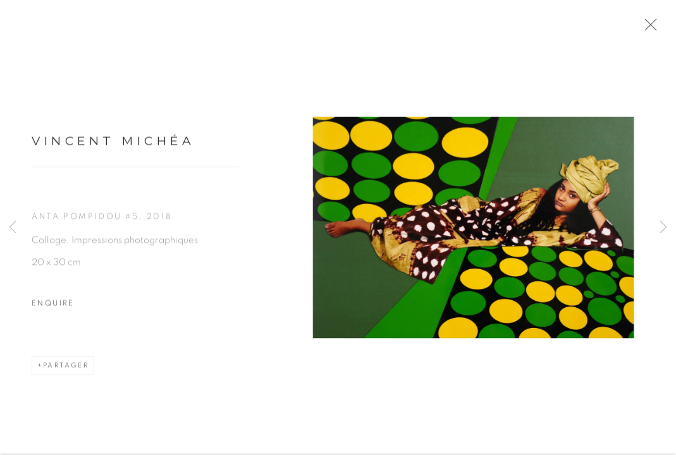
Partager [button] (66, 370)
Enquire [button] (53, 308)
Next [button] (663, 227)
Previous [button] (12, 227)
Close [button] (654, 28)
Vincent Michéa (113, 145)
